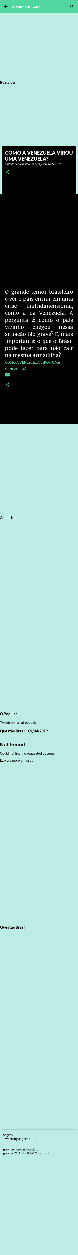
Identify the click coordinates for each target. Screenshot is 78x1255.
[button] (7, 172)
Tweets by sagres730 (18, 1139)
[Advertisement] (39, 469)
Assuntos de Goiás (26, 7)
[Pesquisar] (72, 7)
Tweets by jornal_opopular (19, 722)
